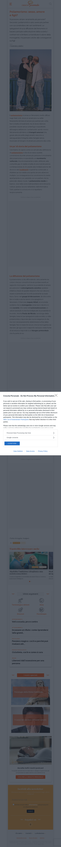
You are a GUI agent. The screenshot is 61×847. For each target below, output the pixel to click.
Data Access (30, 451)
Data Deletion (18, 451)
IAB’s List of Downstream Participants (16, 419)
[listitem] (30, 433)
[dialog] (30, 423)
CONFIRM (12, 443)
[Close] (57, 396)
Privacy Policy (42, 451)
